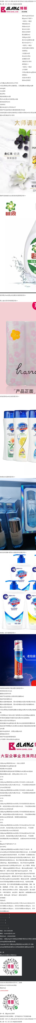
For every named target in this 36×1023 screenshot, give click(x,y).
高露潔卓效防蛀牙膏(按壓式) (8, 688)
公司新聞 (24, 69)
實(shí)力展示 (26, 29)
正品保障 (2, 91)
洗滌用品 (24, 50)
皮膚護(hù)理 (26, 59)
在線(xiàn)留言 (26, 77)
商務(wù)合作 (26, 26)
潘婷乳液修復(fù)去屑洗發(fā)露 (9, 195)
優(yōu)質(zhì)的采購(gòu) (8, 720)
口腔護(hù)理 (26, 53)
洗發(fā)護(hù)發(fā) (28, 48)
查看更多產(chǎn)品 (6, 691)
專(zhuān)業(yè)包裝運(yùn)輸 (9, 99)
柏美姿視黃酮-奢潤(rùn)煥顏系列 (9, 552)
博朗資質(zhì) (26, 24)
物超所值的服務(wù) (6, 699)
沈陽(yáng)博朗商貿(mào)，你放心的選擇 (12, 763)
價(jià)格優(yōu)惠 (5, 96)
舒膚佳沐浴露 (4, 477)
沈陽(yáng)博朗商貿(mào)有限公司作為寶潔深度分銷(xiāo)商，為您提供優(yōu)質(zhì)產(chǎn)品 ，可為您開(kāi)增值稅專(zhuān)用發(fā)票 (17, 806)
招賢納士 (24, 75)
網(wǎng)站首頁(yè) (28, 16)
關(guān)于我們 (26, 18)
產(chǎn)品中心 (26, 42)
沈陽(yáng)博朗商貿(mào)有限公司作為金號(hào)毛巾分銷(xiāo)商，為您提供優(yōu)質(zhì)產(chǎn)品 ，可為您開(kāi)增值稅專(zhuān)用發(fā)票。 (17, 827)
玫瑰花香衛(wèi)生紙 (6, 396)
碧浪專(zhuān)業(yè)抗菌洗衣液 (9, 295)
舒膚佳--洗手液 (4, 633)
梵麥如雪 (2, 900)
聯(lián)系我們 (26, 32)
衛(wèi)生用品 (26, 56)
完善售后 (2, 104)
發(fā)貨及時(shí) (5, 102)
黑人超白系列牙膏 (5, 300)
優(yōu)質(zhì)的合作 (6, 707)
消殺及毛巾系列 (26, 61)
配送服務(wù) (26, 34)
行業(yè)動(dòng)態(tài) (29, 72)
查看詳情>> (22, 195)
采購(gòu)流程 (26, 37)
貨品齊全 (2, 94)
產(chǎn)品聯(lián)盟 (28, 40)
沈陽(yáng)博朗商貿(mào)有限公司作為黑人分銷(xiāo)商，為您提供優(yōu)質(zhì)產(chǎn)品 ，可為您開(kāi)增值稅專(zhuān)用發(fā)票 (17, 784)
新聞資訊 (24, 64)
